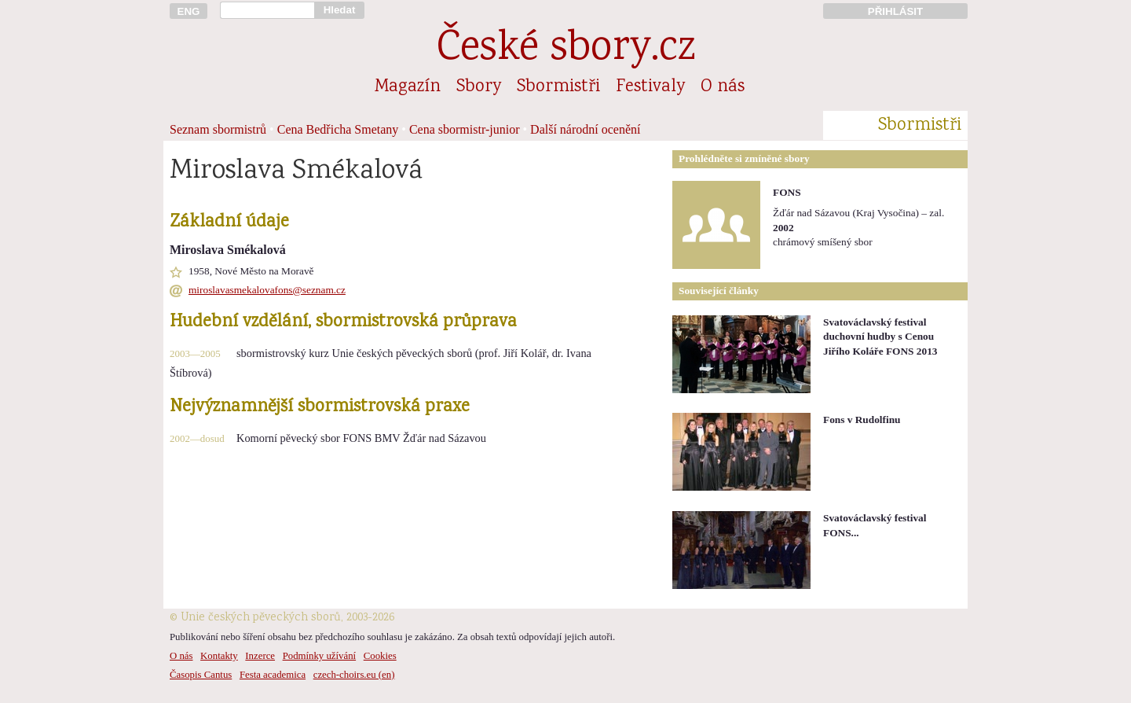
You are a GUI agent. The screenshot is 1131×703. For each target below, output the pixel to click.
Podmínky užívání (319, 655)
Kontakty (219, 655)
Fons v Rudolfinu (862, 419)
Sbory (478, 87)
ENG (189, 11)
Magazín (408, 87)
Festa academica (273, 674)
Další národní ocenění (585, 129)
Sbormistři (558, 87)
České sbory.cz (566, 50)
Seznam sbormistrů (218, 129)
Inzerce (260, 655)
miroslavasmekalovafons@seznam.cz (267, 290)
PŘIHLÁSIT (895, 11)
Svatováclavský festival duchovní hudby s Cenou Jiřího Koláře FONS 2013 (880, 336)
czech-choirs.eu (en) (354, 674)
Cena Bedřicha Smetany (338, 129)
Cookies (380, 655)
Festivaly (650, 87)
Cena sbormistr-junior (464, 129)
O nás (723, 87)
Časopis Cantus (201, 674)
